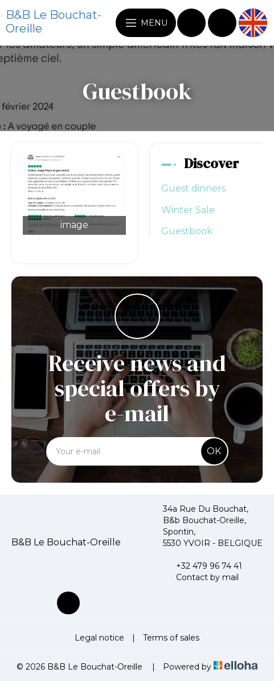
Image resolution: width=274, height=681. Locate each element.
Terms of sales (171, 638)
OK (214, 451)
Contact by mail (201, 577)
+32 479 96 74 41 (202, 566)
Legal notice (99, 638)
